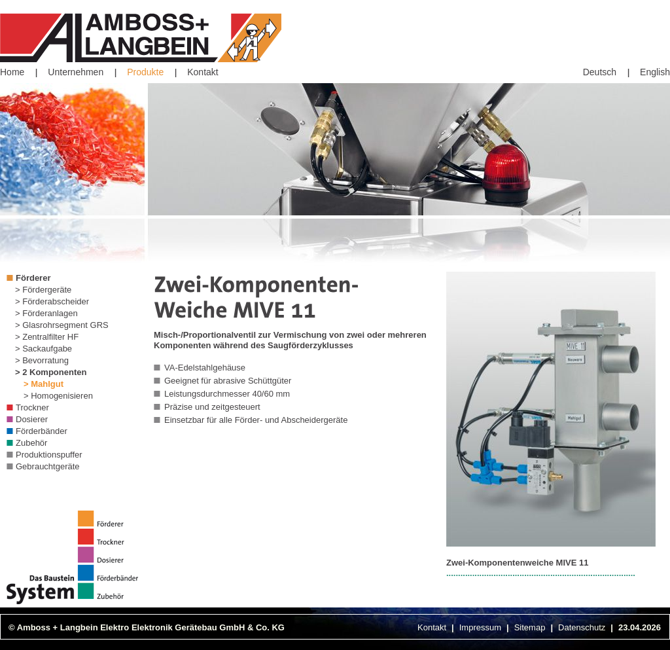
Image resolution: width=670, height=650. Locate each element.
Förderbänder (41, 431)
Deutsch (599, 72)
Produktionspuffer (49, 455)
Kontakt (202, 72)
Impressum (480, 627)
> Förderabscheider (52, 301)
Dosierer (32, 419)
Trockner (32, 407)
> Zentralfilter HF (47, 337)
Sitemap (530, 627)
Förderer (33, 278)
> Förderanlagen (46, 313)
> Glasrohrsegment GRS (62, 325)
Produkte (145, 72)
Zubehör (31, 443)
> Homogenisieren (58, 396)
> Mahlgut (43, 384)
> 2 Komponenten (50, 372)
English (655, 72)
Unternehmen (75, 72)
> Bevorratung (42, 360)
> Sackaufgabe (43, 348)
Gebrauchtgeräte (48, 466)
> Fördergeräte (43, 290)
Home (12, 72)
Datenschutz (581, 627)
